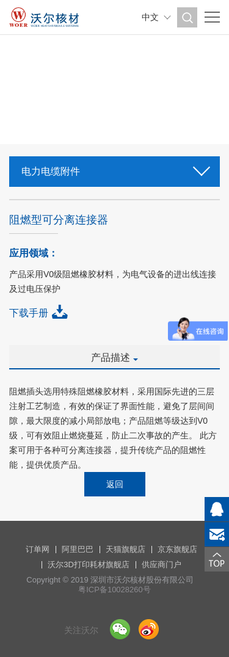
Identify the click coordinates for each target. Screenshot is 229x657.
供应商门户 (161, 564)
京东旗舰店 (177, 549)
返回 (114, 484)
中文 (150, 17)
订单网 (37, 549)
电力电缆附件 (114, 167)
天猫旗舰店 (125, 549)
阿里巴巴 (77, 549)
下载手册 (28, 313)
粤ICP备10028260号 (114, 589)
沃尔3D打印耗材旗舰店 (88, 564)
